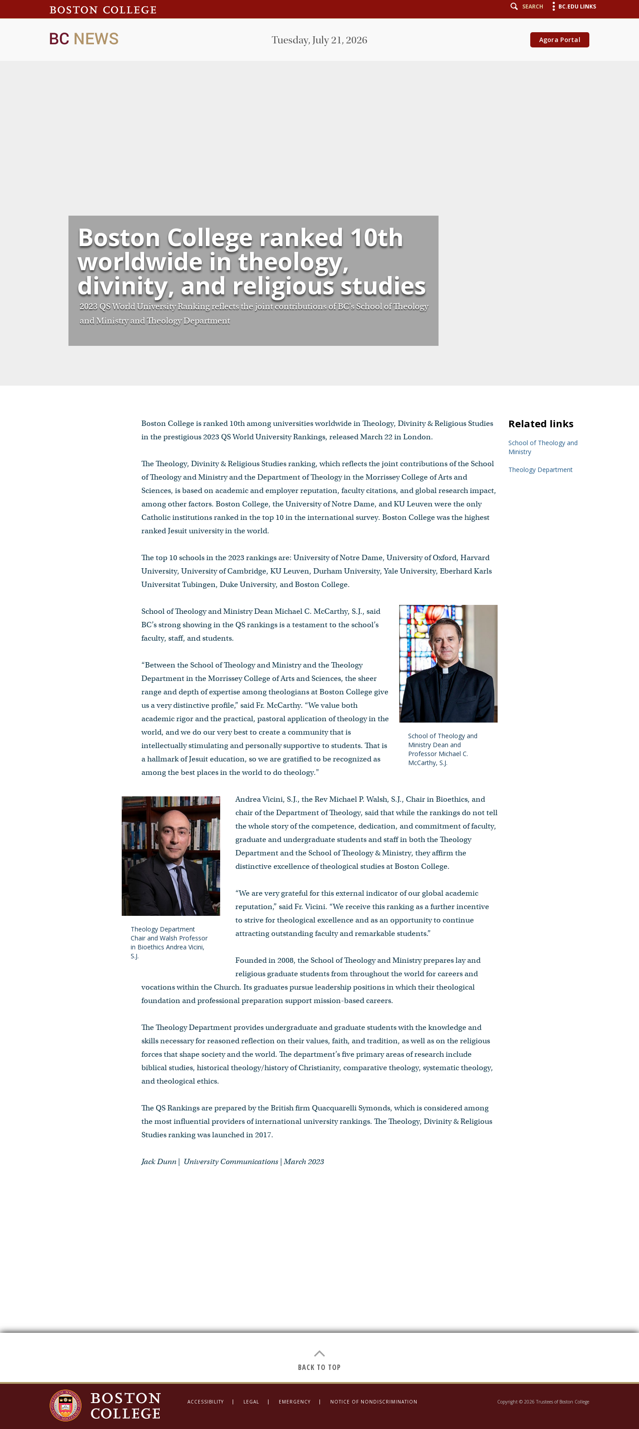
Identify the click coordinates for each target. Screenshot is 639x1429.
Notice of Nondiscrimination (373, 1402)
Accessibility (205, 1402)
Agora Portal (559, 39)
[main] (319, 691)
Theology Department (540, 469)
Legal (251, 1402)
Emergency (295, 1402)
